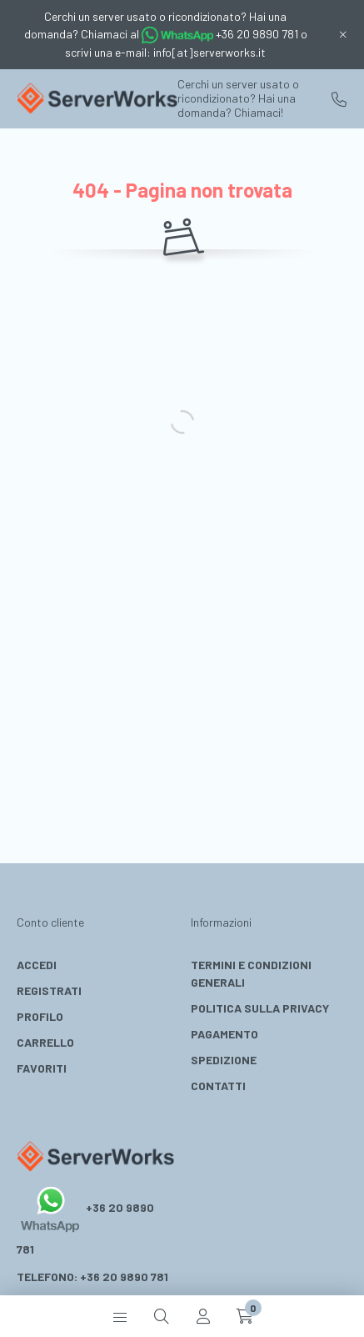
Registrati (49, 990)
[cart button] (245, 1316)
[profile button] (203, 1316)
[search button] (161, 1316)
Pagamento (224, 1034)
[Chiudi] (343, 34)
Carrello (45, 1042)
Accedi (37, 965)
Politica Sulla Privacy (260, 1008)
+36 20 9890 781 (339, 99)
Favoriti (42, 1068)
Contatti (218, 1085)
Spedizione (224, 1060)
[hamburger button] (120, 1316)
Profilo (40, 1016)
